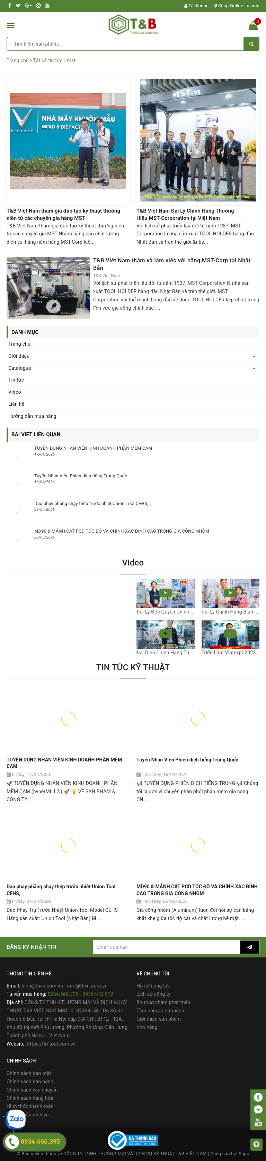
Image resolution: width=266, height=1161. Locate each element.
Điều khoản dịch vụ (28, 1114)
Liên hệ (16, 404)
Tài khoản (196, 5)
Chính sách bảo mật (29, 1073)
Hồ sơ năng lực (153, 986)
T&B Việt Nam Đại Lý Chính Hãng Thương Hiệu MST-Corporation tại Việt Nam (185, 214)
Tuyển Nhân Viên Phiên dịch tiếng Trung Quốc (80, 475)
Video (14, 392)
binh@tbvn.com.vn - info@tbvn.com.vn (64, 986)
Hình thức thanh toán (30, 1106)
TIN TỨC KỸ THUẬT (133, 667)
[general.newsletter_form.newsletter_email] (166, 947)
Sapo (244, 1153)
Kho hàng (147, 1027)
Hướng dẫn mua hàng (32, 416)
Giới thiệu (18, 356)
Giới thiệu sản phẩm (158, 1019)
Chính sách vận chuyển (32, 1090)
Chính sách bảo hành (30, 1081)
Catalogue (19, 368)
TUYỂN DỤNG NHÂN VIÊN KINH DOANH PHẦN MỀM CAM (93, 448)
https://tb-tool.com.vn (51, 1044)
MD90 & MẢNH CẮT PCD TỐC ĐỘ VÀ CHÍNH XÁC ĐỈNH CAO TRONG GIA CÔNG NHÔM (121, 531)
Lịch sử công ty (153, 994)
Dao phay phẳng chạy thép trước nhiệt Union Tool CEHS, (91, 503)
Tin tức (16, 380)
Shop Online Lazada (236, 5)
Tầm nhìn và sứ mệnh (160, 1010)
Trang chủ (19, 344)
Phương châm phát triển (163, 1002)
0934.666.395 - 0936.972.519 (80, 994)
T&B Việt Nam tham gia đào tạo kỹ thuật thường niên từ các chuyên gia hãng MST (63, 214)
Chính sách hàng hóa (30, 1098)
